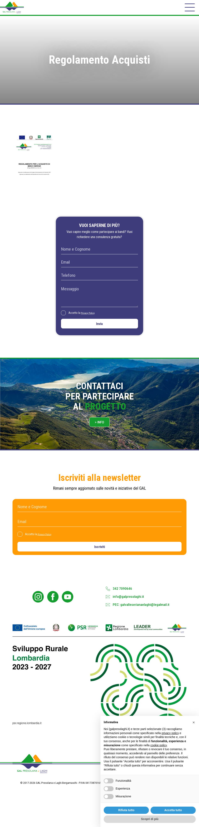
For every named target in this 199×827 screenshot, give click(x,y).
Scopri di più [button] (150, 819)
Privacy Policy (90, 319)
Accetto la (84, 319)
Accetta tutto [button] (173, 810)
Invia (99, 331)
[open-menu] (189, 10)
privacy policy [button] (170, 733)
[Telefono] (99, 281)
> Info (99, 432)
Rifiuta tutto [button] (126, 810)
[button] (193, 722)
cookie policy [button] (158, 745)
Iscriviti (99, 559)
